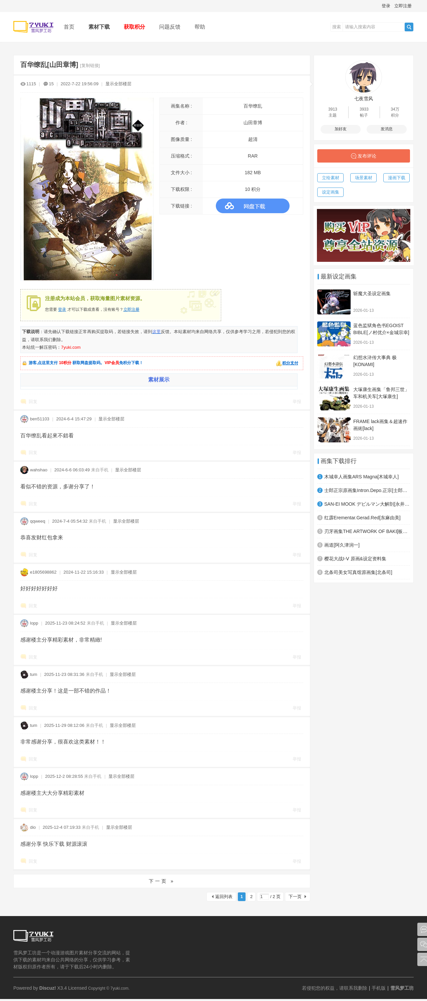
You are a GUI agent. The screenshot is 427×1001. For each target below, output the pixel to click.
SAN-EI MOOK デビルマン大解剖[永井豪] (367, 504)
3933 (364, 109)
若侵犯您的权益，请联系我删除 (334, 988)
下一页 (295, 896)
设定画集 (330, 192)
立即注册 (403, 5)
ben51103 (39, 418)
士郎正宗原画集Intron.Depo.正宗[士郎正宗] (367, 490)
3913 (332, 109)
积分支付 (290, 363)
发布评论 (367, 156)
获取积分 (134, 27)
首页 (69, 27)
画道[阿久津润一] (342, 545)
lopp (34, 623)
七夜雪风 (363, 98)
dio (33, 827)
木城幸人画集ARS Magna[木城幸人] (361, 476)
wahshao (38, 469)
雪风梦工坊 (402, 988)
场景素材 (363, 177)
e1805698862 (43, 572)
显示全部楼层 (118, 83)
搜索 (336, 26)
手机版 (379, 988)
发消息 (387, 129)
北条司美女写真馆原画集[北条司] (358, 572)
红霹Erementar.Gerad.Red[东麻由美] (362, 517)
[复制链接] (90, 65)
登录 (386, 5)
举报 (297, 401)
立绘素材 (330, 177)
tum (33, 674)
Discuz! (47, 988)
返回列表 (224, 896)
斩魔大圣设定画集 (372, 293)
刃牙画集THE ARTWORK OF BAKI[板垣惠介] (367, 531)
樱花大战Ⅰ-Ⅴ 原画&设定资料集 (355, 558)
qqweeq (37, 521)
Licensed (77, 988)
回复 (33, 401)
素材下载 (99, 27)
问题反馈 (169, 27)
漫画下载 (396, 177)
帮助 (199, 27)
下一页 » (162, 881)
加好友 (341, 129)
